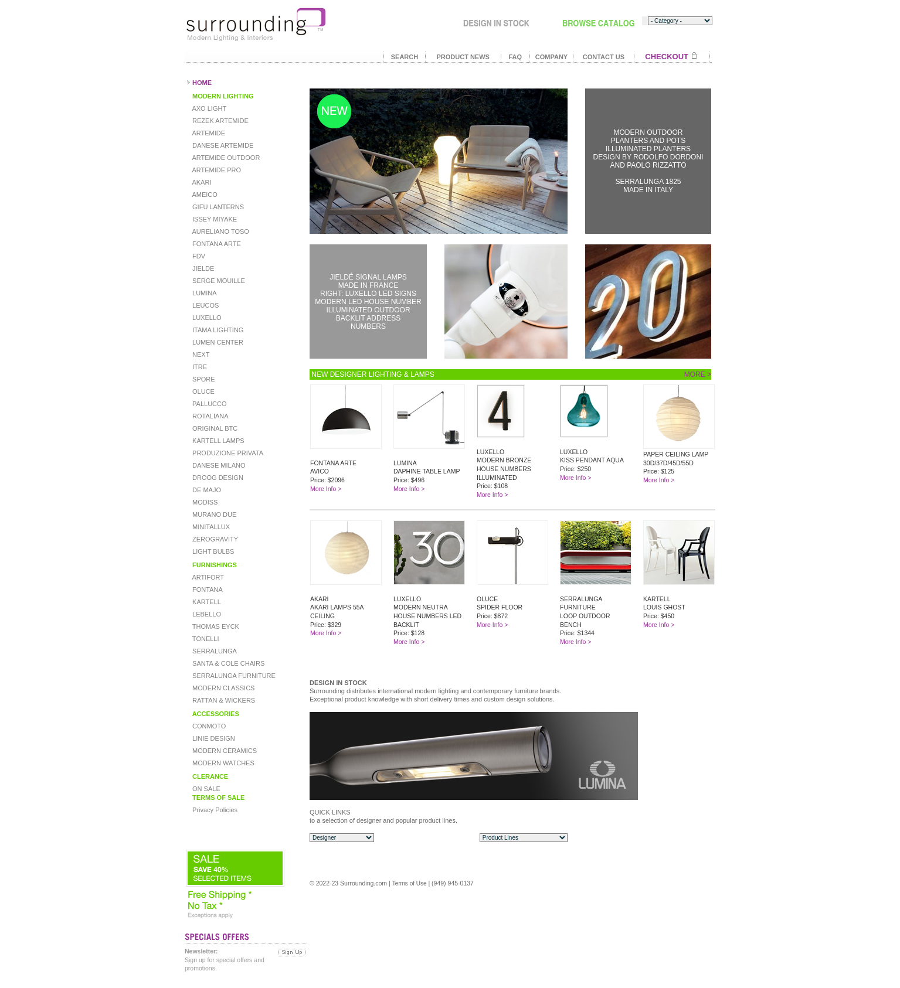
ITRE (199, 366)
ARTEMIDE (208, 133)
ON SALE (205, 788)
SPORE (203, 379)
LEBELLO (206, 614)
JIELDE (202, 268)
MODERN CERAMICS (224, 750)
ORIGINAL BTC (214, 428)
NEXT (200, 354)
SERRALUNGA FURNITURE (233, 675)
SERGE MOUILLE (218, 280)
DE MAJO (206, 489)
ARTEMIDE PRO (216, 169)
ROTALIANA (210, 416)
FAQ (515, 56)
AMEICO (204, 194)
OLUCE (203, 391)
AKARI (201, 182)
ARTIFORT (207, 577)
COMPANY (551, 56)
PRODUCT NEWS (462, 56)
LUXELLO (206, 317)
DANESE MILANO (218, 465)
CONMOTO (208, 726)
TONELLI (205, 638)
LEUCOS (205, 305)
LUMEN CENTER (217, 342)
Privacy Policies (214, 809)
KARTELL (206, 601)
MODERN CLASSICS (222, 687)
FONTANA (207, 589)
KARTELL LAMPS (217, 440)
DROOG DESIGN (217, 477)
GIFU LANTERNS (217, 206)
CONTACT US (603, 56)
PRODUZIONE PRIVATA (227, 452)
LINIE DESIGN (213, 738)
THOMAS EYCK (215, 626)
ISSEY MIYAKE (214, 219)
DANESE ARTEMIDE (222, 145)
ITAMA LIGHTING (217, 329)
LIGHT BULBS (212, 551)
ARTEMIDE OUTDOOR (225, 157)
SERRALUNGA (214, 651)
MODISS (204, 502)
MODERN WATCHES (222, 762)
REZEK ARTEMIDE (220, 120)
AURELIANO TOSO (220, 231)
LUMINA (204, 293)
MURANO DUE (213, 514)
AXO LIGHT (208, 108)
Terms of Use (409, 883)
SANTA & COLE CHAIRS (227, 663)
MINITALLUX (210, 526)
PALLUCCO (209, 403)
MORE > (697, 374)
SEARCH (404, 56)
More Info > (325, 488)
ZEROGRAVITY (214, 539)
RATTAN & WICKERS (223, 700)
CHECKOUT (666, 56)
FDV (198, 256)
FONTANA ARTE (216, 243)
